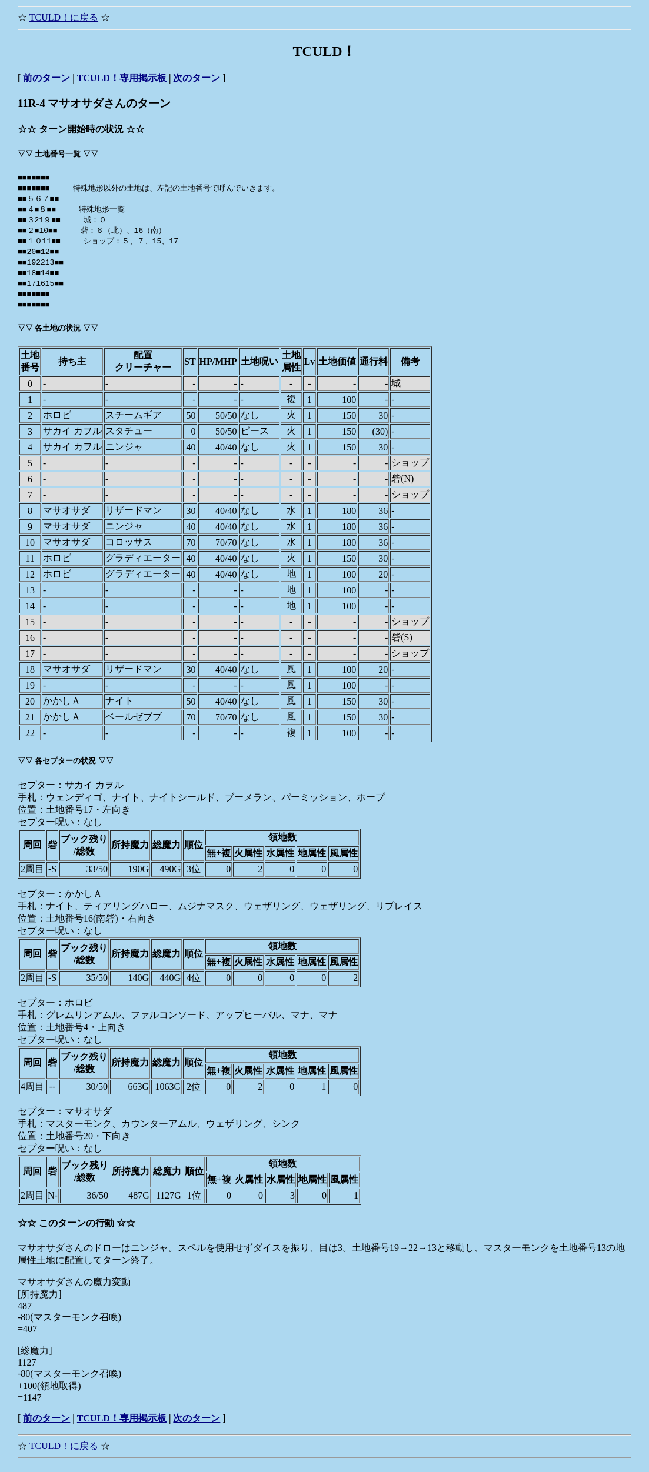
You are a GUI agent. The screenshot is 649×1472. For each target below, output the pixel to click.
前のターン (46, 78)
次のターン (196, 78)
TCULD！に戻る (63, 17)
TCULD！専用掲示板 (122, 78)
